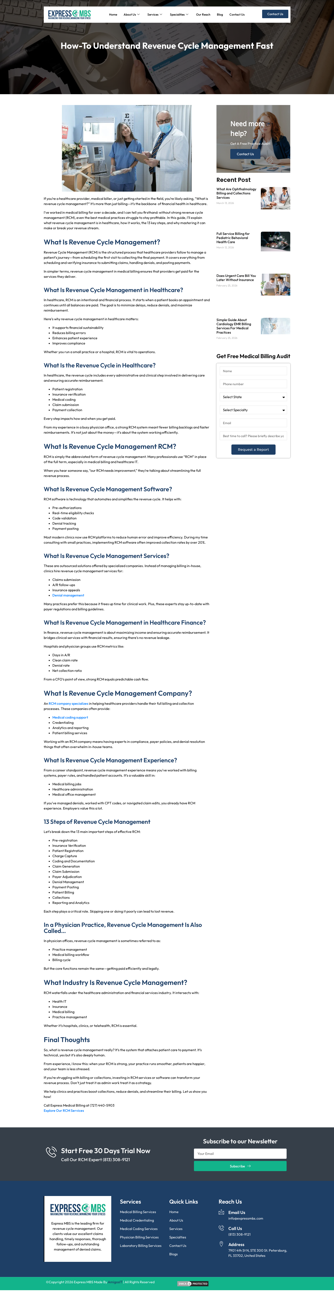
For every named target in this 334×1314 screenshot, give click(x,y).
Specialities (179, 14)
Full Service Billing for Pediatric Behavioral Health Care (233, 237)
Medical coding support (70, 717)
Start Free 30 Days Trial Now (105, 1150)
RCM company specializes (68, 703)
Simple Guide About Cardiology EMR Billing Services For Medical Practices (233, 326)
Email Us (236, 1212)
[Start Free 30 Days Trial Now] (51, 1151)
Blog (220, 14)
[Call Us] (221, 1228)
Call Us (235, 1228)
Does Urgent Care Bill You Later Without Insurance (236, 277)
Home (113, 14)
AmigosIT (115, 1282)
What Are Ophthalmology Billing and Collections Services (236, 193)
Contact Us (237, 14)
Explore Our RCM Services (64, 1110)
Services (154, 14)
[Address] (221, 1244)
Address (236, 1244)
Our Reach (203, 14)
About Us (132, 14)
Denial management (68, 595)
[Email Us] (221, 1212)
